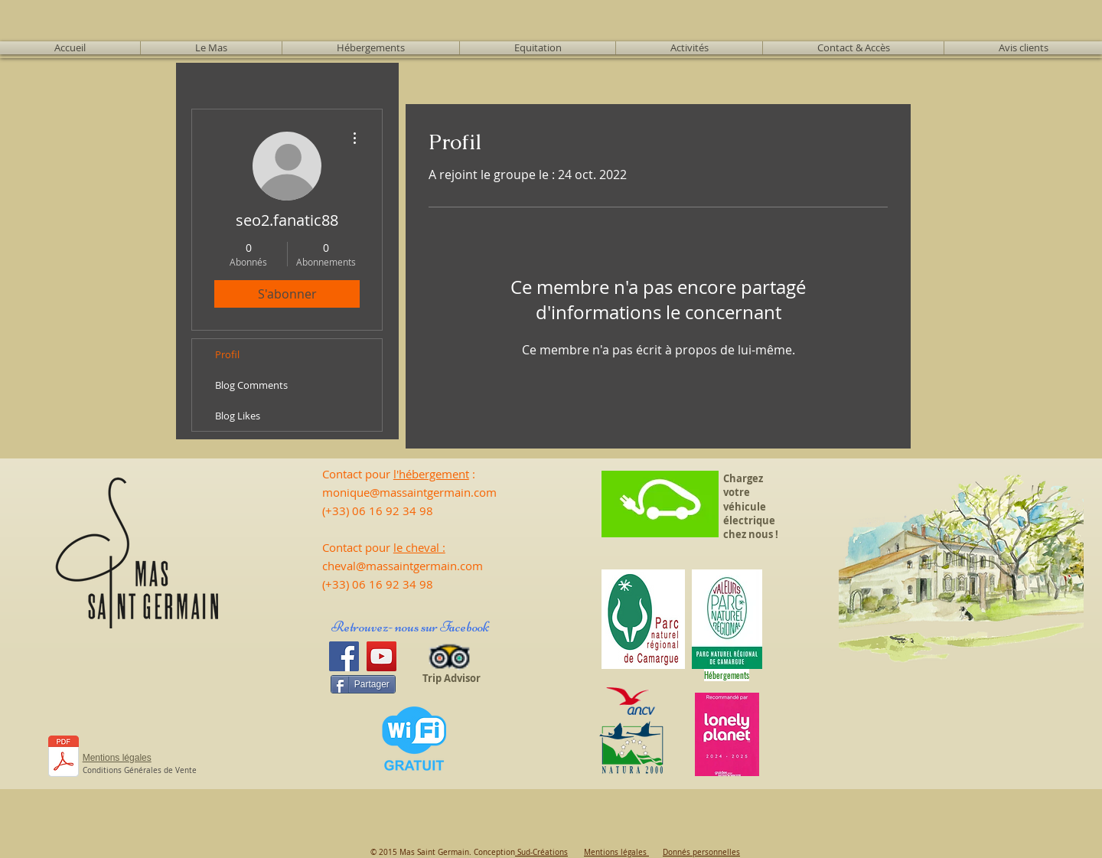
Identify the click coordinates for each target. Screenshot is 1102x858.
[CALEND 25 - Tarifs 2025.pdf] (63, 758)
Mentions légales (616, 852)
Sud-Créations (541, 852)
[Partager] (363, 684)
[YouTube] (381, 656)
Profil (227, 354)
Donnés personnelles (701, 852)
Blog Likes (237, 415)
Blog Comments (251, 385)
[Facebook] (344, 656)
